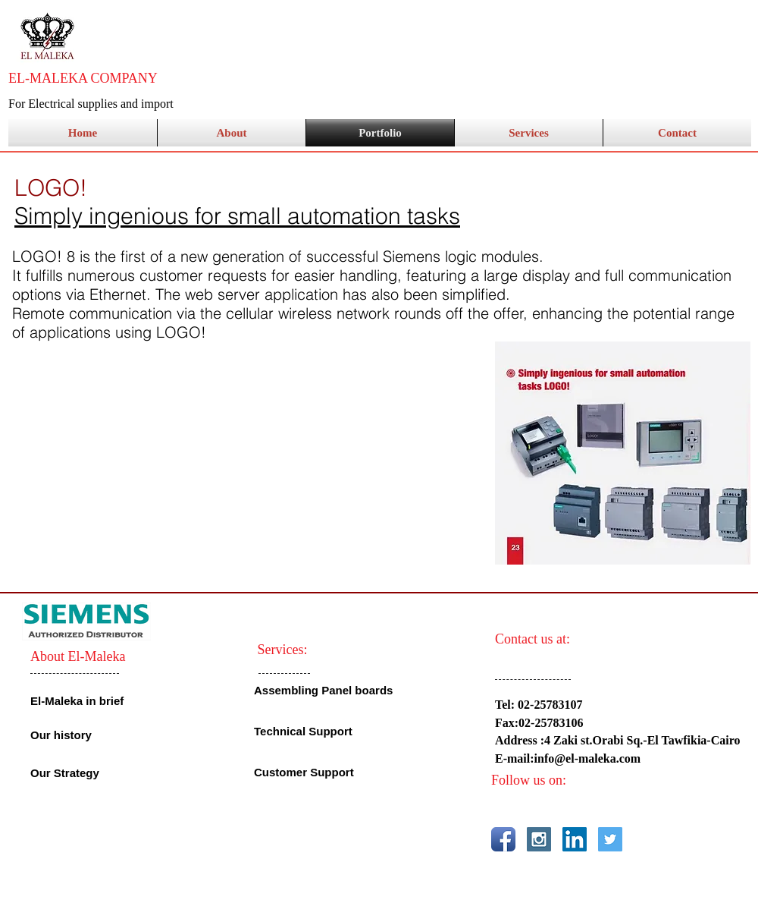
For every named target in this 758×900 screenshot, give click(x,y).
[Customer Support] (308, 772)
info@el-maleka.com (587, 758)
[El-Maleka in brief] (81, 700)
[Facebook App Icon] (503, 839)
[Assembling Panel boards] (325, 690)
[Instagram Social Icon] (539, 839)
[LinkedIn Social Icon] (574, 839)
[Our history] (86, 735)
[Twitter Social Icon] (610, 839)
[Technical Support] (345, 731)
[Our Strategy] (71, 772)
